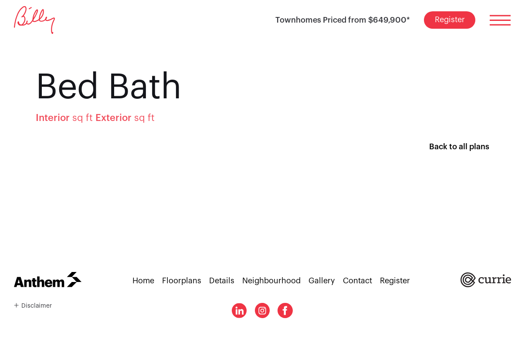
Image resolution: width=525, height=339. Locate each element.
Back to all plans (459, 147)
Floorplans (181, 281)
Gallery (321, 281)
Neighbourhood (271, 281)
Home (143, 281)
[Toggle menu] (500, 20)
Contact (357, 281)
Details (221, 281)
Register (450, 19)
